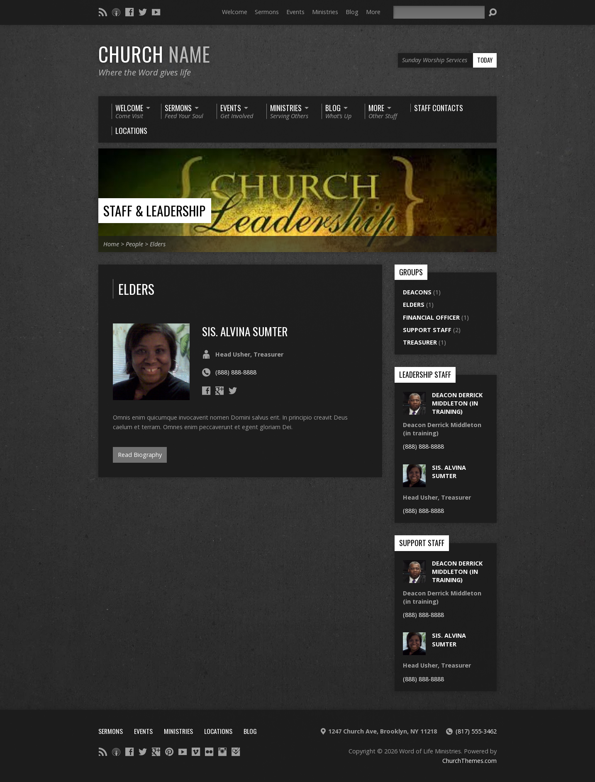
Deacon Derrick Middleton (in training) (457, 403)
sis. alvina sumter (245, 331)
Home (111, 244)
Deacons (417, 292)
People (134, 244)
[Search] (439, 12)
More (373, 12)
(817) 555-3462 (476, 731)
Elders (158, 244)
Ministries (325, 12)
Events (295, 12)
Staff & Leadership (154, 210)
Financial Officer (431, 317)
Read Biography (140, 455)
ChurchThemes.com (469, 761)
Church (154, 53)
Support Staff (427, 330)
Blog (352, 12)
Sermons (267, 12)
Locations (218, 731)
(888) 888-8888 (235, 372)
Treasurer (420, 342)
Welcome (234, 12)
